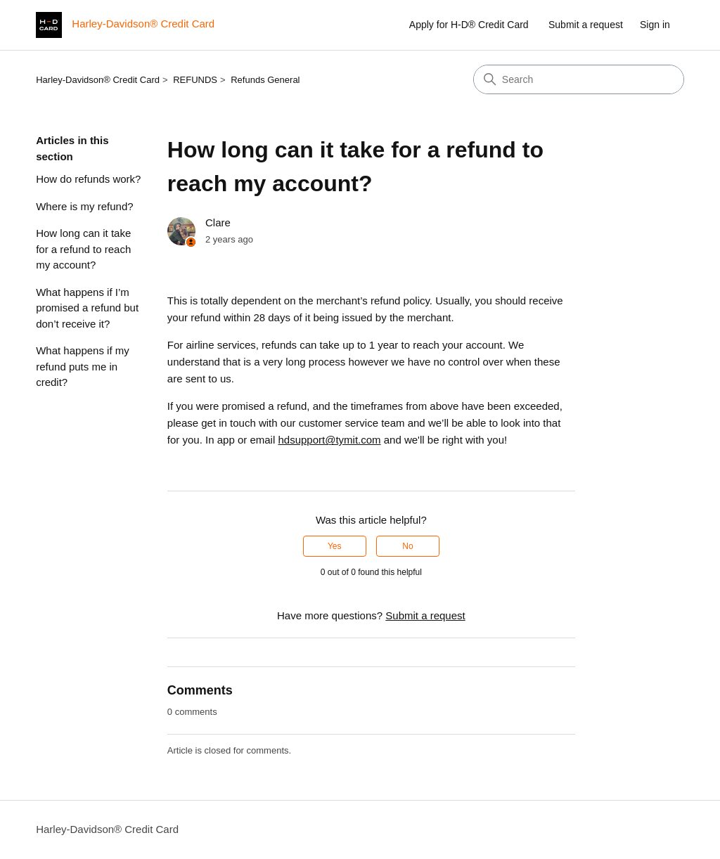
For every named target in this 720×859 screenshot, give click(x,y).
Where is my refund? (84, 206)
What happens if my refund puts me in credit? (82, 366)
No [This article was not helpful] (407, 546)
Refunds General (265, 80)
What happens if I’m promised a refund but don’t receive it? (87, 308)
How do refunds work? (88, 179)
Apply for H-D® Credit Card (469, 24)
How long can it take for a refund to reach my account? (83, 249)
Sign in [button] (655, 24)
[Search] (578, 79)
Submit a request (585, 24)
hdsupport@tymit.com (329, 440)
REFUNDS (195, 80)
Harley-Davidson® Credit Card (98, 80)
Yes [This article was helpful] (335, 546)
